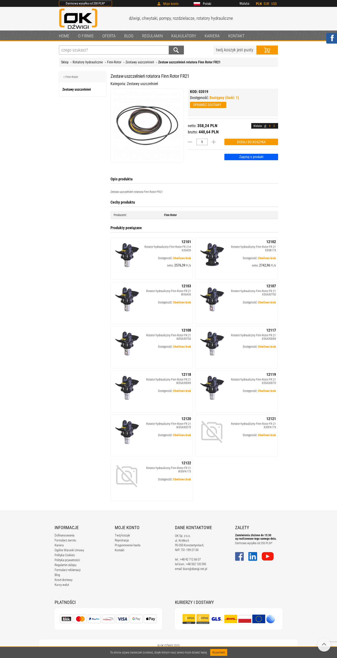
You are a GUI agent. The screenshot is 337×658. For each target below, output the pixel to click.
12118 (186, 374)
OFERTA (109, 35)
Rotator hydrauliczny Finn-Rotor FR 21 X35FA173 (253, 425)
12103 (186, 286)
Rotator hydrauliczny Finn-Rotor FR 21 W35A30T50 (168, 337)
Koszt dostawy (63, 580)
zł (265, 126)
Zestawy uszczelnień (140, 62)
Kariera (59, 545)
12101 (186, 241)
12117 (271, 330)
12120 (186, 418)
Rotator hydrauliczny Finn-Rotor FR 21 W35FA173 (168, 469)
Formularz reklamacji (68, 570)
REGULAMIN (152, 35)
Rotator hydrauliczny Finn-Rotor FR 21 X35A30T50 (253, 292)
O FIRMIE (86, 35)
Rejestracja (122, 540)
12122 (186, 463)
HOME (64, 35)
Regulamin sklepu (65, 565)
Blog (57, 575)
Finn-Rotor (114, 62)
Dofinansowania (64, 535)
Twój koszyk (122, 535)
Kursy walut (62, 585)
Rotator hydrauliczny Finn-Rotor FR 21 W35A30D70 (168, 425)
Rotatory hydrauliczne (88, 62)
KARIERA (212, 35)
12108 (186, 330)
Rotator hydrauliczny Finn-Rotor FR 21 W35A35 (168, 292)
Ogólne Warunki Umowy (69, 550)
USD (274, 4)
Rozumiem (218, 652)
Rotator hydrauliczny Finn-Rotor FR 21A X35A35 (167, 248)
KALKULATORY (183, 35)
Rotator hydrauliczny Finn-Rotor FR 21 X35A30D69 (253, 337)
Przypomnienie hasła (127, 545)
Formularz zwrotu (65, 540)
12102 (271, 241)
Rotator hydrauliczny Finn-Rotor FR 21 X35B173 (253, 248)
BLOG (128, 35)
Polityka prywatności (67, 560)
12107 (271, 286)
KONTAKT (236, 35)
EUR (266, 4)
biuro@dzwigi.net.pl (195, 569)
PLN (259, 4)
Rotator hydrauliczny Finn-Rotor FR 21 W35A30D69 (168, 381)
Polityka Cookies (65, 555)
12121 (271, 418)
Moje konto (171, 4)
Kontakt (119, 550)
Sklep (65, 62)
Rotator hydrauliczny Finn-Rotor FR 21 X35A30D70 (253, 381)
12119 (271, 374)
